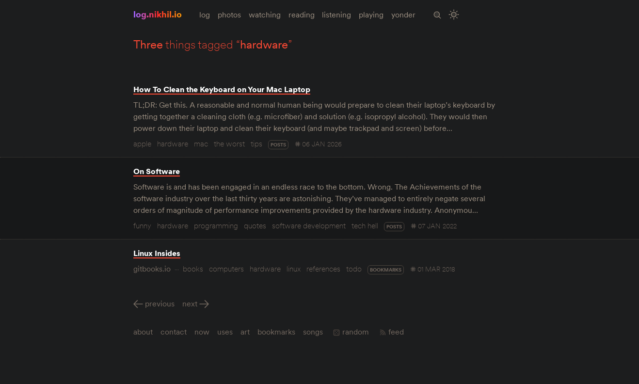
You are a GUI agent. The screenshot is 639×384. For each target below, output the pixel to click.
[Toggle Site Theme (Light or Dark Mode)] (454, 14)
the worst (229, 143)
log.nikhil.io (157, 14)
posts (278, 145)
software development (309, 225)
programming (216, 225)
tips (256, 143)
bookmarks (385, 270)
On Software (156, 171)
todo (354, 268)
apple (142, 143)
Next (189, 303)
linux (294, 268)
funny (142, 225)
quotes (255, 225)
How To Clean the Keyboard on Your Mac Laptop (221, 89)
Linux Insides (156, 253)
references (323, 268)
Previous (160, 303)
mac (201, 143)
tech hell (364, 225)
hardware (172, 143)
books (193, 268)
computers (226, 268)
